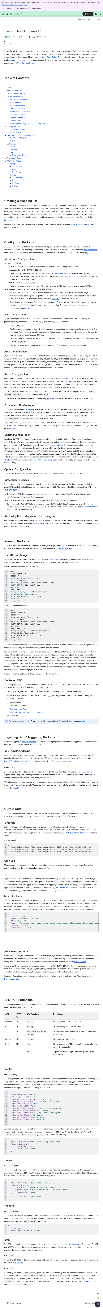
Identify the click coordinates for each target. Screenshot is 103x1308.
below (26, 308)
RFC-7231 (90, 1281)
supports (70, 286)
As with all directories (63, 273)
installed (54, 559)
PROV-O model (80, 962)
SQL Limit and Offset (76, 833)
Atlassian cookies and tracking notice (15, 5)
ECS (50, 696)
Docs (56, 674)
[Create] (88, 14)
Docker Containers (65, 549)
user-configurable (83, 772)
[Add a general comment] (14, 1303)
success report (68, 761)
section (51, 1215)
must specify (91, 507)
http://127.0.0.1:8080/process (16, 761)
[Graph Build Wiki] (11, 14)
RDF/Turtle (19, 1263)
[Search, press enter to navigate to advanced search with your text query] (48, 14)
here (86, 253)
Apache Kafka (65, 378)
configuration (49, 868)
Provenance (30, 409)
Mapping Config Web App (78, 276)
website (16, 788)
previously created (29, 742)
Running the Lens (90, 250)
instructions (8, 220)
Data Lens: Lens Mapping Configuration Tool (27, 712)
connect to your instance (42, 460)
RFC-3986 (13, 490)
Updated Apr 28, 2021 (86, 19)
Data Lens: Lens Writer (18, 709)
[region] (51, 922)
